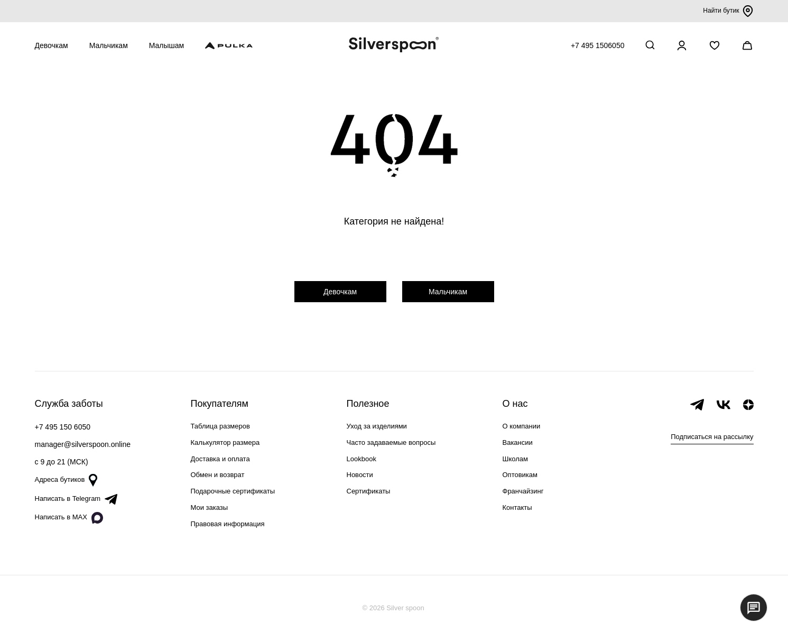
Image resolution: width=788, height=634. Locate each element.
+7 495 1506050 (598, 45)
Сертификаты (369, 491)
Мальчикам (108, 45)
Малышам (166, 45)
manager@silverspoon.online (83, 444)
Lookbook (361, 459)
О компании (522, 426)
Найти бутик (726, 11)
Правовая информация (228, 524)
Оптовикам (520, 475)
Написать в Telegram (76, 499)
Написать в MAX (69, 518)
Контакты (517, 507)
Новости (360, 475)
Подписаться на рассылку (712, 437)
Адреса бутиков (66, 480)
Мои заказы (209, 507)
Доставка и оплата (220, 459)
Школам (515, 459)
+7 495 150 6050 (63, 427)
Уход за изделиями (377, 426)
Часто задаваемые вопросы (391, 442)
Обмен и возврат (218, 475)
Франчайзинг (523, 491)
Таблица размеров (220, 426)
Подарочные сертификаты (233, 491)
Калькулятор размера (225, 442)
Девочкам (51, 45)
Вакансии (518, 442)
